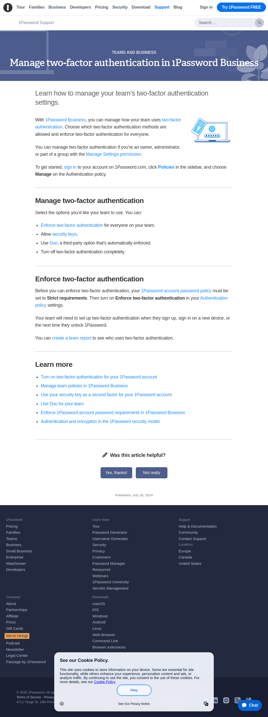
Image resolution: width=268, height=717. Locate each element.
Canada (185, 557)
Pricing (12, 526)
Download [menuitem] (141, 7)
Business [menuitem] (57, 7)
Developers (15, 569)
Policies (166, 167)
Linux (97, 628)
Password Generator (109, 532)
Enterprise (14, 557)
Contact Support (192, 538)
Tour (96, 526)
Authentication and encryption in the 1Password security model (100, 421)
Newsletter (15, 649)
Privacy (98, 551)
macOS (98, 603)
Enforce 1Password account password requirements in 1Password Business (113, 412)
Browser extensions (109, 647)
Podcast (13, 643)
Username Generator (110, 538)
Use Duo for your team (62, 403)
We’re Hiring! (17, 636)
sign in (70, 167)
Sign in (206, 7)
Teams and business (134, 52)
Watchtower (16, 563)
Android (99, 622)
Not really (151, 472)
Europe (185, 551)
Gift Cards (14, 628)
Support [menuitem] (162, 7)
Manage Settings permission (113, 154)
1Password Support (36, 22)
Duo (54, 242)
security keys (64, 234)
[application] (247, 705)
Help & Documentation (198, 526)
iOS (95, 610)
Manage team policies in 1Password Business (84, 385)
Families (13, 532)
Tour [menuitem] (20, 7)
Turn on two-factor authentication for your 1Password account (99, 376)
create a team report (71, 338)
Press (11, 622)
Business (14, 545)
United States (190, 563)
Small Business (19, 551)
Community (188, 532)
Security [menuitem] (120, 7)
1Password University (110, 582)
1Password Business (65, 119)
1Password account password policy (176, 290)
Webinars (100, 576)
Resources (101, 569)
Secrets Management (110, 588)
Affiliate (12, 616)
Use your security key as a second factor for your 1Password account (106, 394)
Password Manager (108, 563)
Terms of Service (28, 697)
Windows (100, 616)
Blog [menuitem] (178, 7)
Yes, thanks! (116, 472)
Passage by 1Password (26, 662)
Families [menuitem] (36, 7)
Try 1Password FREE (241, 7)
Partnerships (16, 610)
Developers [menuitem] (80, 7)
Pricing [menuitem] (101, 7)
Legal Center (17, 655)
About (11, 603)
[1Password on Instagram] (226, 702)
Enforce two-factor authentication (72, 225)
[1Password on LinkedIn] (215, 702)
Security (99, 545)
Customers (101, 557)
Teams (11, 538)
